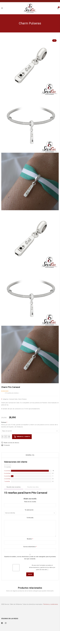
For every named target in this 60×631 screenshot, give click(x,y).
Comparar (7, 445)
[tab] (30, 455)
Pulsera (4, 422)
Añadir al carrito (23, 436)
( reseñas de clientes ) (12, 393)
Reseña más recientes (14, 487)
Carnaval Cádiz (13, 399)
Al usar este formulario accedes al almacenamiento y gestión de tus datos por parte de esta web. (42, 567)
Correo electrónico (30, 546)
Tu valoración (29, 510)
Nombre (30, 539)
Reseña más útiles (33, 487)
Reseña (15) (30, 455)
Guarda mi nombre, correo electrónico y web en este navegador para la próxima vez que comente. (30, 558)
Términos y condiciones (50, 604)
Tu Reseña (30, 517)
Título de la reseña (30, 501)
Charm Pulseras (22, 399)
